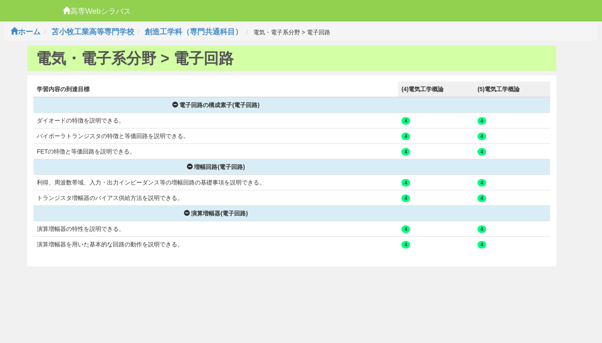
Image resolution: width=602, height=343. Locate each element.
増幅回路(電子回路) (216, 167)
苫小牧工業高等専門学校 (92, 32)
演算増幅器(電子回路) (216, 213)
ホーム (25, 32)
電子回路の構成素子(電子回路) (216, 105)
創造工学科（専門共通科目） (193, 32)
